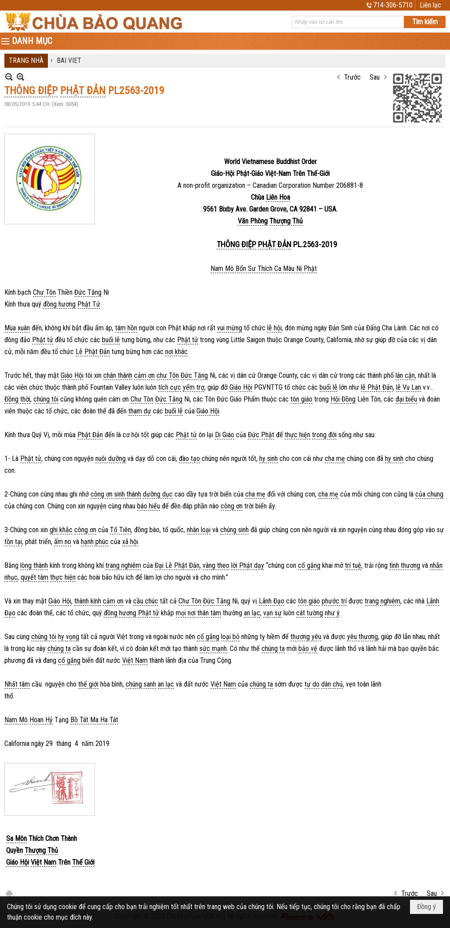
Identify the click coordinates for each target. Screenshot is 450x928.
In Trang (8, 893)
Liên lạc (430, 5)
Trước (352, 77)
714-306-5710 (393, 5)
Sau (375, 77)
